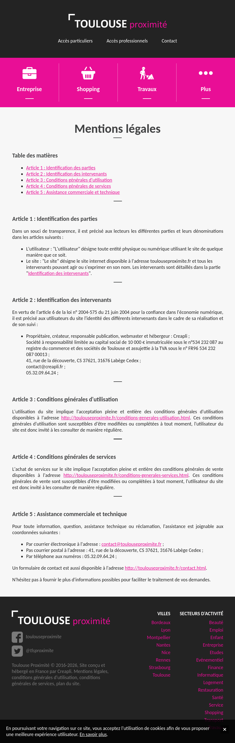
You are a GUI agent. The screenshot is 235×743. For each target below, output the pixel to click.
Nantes (163, 645)
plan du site (67, 684)
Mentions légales (90, 671)
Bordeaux (160, 622)
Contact (169, 41)
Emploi (216, 630)
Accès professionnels (127, 41)
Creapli (64, 671)
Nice (165, 652)
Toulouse (161, 675)
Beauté (216, 622)
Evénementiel (209, 660)
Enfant (216, 637)
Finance (215, 667)
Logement (213, 682)
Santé (217, 697)
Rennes (163, 660)
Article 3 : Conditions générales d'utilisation (69, 180)
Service (216, 705)
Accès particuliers (75, 41)
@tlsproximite (39, 650)
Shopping (214, 712)
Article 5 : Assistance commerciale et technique (73, 192)
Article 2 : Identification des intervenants (66, 174)
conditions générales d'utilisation (44, 677)
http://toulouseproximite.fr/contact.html (165, 568)
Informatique (210, 675)
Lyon (165, 630)
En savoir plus (93, 734)
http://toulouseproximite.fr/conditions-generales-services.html (126, 475)
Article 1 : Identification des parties (61, 168)
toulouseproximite (44, 637)
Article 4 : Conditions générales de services (68, 186)
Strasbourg (159, 667)
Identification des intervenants (58, 273)
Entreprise (213, 645)
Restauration (210, 690)
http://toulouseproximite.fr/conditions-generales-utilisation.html (125, 418)
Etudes (216, 652)
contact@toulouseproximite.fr (131, 544)
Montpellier (158, 637)
